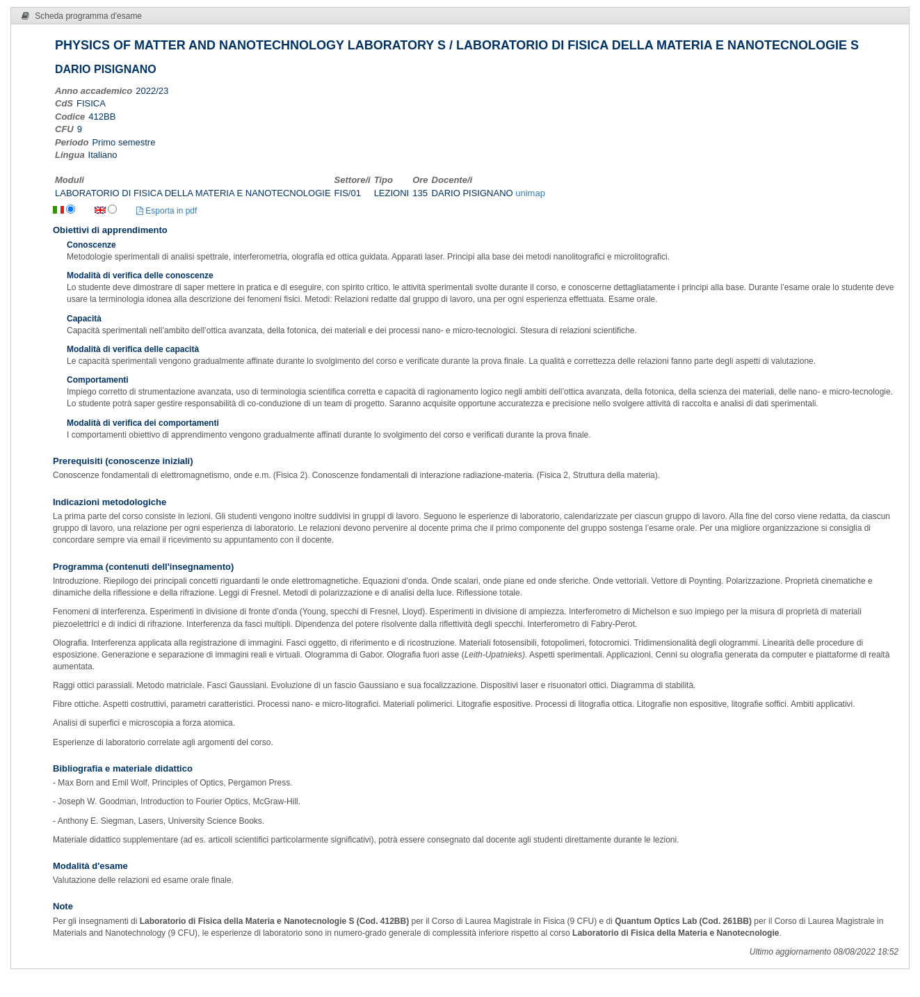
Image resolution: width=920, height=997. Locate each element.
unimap (530, 193)
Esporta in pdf (166, 211)
